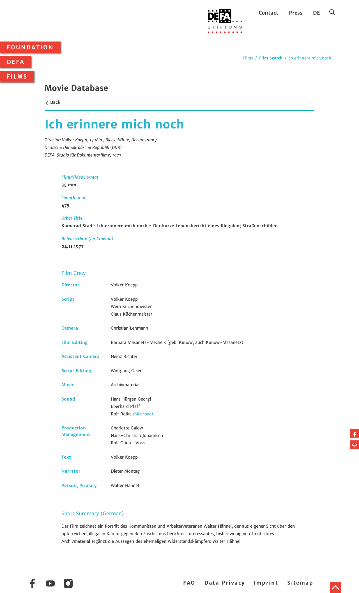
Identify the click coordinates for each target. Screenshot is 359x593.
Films (17, 76)
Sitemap (300, 583)
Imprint (266, 583)
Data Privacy (224, 583)
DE (316, 13)
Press (295, 13)
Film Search (270, 58)
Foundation (30, 47)
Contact (268, 13)
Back (52, 102)
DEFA (16, 62)
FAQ (189, 583)
